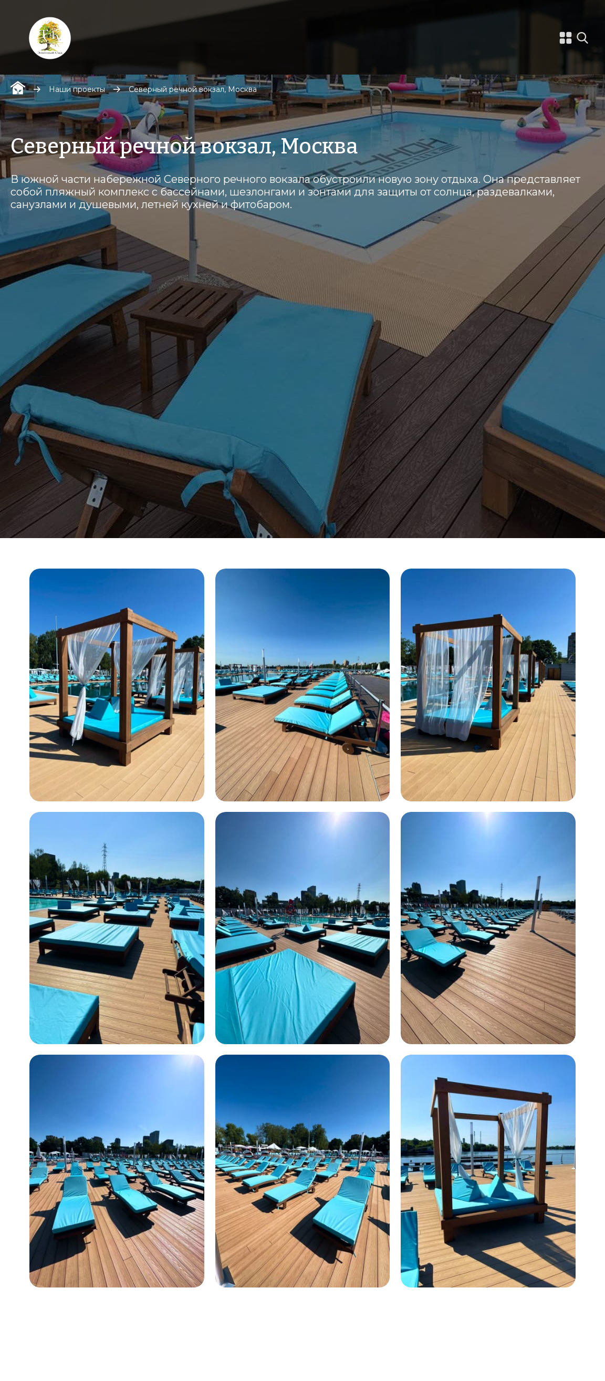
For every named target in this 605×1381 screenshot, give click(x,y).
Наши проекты (77, 89)
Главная (18, 87)
